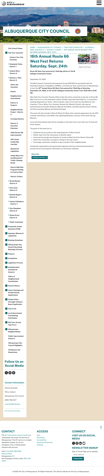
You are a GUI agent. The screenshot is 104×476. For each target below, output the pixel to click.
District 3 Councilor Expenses (14, 125)
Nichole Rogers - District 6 (16, 196)
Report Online (7, 454)
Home (32, 47)
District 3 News (54, 50)
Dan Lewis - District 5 (14, 189)
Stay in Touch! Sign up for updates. (85, 451)
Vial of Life (12, 309)
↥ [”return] (101, 427)
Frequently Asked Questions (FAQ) (15, 228)
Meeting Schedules (15, 240)
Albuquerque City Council (49, 47)
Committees (12, 258)
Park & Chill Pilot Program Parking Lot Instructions (16, 169)
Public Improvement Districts (16, 337)
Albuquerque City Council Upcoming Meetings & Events (15, 247)
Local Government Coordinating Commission (15, 315)
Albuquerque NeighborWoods (14, 330)
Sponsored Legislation (14, 150)
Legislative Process (15, 263)
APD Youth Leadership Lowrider (14, 142)
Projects (11, 254)
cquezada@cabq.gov (12, 404)
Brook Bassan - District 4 (15, 182)
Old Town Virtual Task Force (14, 323)
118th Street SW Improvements (16, 134)
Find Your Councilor (73, 47)
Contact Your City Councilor (16, 58)
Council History (14, 286)
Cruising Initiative (17, 119)
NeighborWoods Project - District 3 (16, 112)
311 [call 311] (6, 451)
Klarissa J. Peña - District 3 (16, 79)
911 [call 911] (13, 456)
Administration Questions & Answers (13, 269)
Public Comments (16, 222)
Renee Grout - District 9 (15, 216)
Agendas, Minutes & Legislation (16, 234)
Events (13, 91)
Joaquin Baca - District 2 (15, 72)
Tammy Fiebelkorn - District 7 (17, 203)
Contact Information (14, 382)
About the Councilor (14, 86)
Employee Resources (45, 442)
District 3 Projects (14, 104)
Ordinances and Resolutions (14, 351)
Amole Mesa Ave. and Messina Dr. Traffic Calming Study (17, 159)
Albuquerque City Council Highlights (15, 344)
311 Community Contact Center (16, 435)
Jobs (38, 435)
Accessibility (41, 440)
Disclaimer (41, 438)
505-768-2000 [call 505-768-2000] (15, 451)
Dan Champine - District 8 (15, 209)
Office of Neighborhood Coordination (13, 279)
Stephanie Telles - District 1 (16, 65)
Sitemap (40, 445)
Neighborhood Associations (15, 97)
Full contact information (12, 411)
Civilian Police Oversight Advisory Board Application (15, 301)
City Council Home (15, 48)
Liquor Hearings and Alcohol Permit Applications (15, 292)
